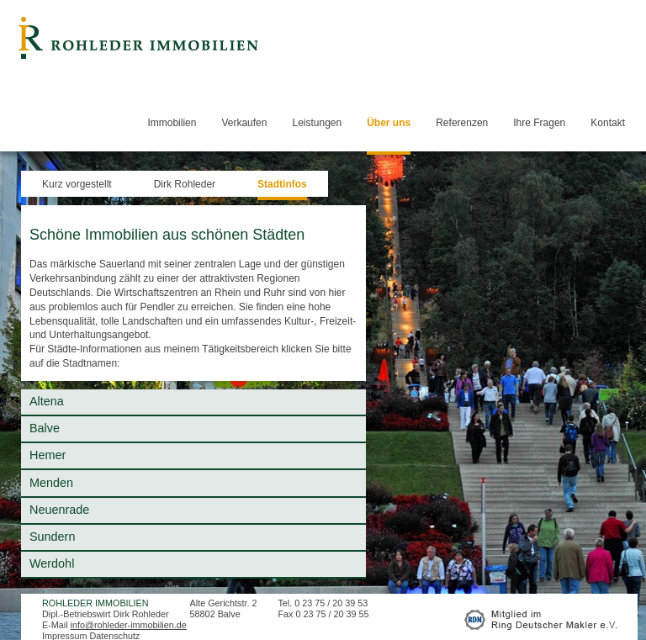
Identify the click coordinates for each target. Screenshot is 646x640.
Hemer (47, 455)
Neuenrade (59, 509)
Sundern (52, 536)
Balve (44, 428)
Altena (46, 401)
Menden (51, 482)
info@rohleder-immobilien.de (129, 625)
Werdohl (51, 563)
